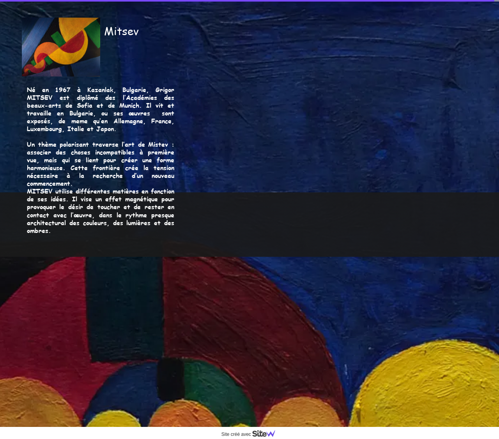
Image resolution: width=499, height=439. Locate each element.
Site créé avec (251, 434)
